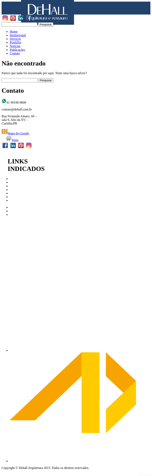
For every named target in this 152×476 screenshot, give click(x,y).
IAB (12, 186)
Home (14, 31)
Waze (12, 140)
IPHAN (15, 189)
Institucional (18, 35)
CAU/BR (16, 182)
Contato (15, 53)
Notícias (15, 46)
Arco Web (16, 207)
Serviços (15, 39)
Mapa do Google (15, 133)
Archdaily (16, 211)
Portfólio (15, 42)
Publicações (17, 49)
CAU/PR (15, 178)
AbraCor (15, 214)
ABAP (14, 197)
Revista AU (17, 200)
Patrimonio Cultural (23, 193)
